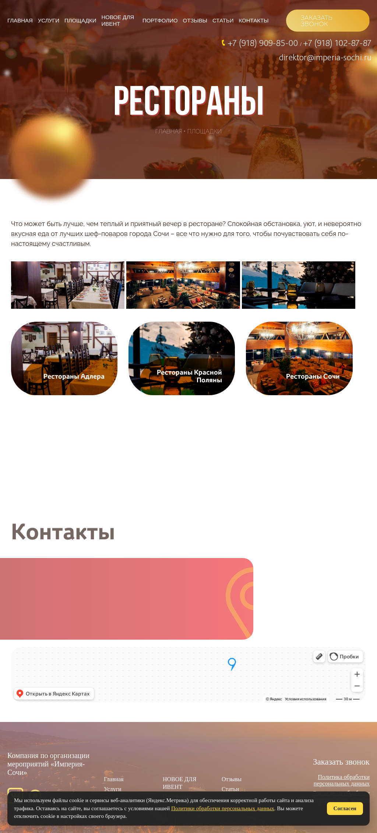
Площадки (80, 20)
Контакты (254, 20)
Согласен (345, 808)
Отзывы (195, 20)
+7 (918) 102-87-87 (337, 42)
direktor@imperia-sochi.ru (325, 56)
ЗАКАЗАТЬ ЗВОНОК (316, 21)
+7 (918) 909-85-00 (264, 42)
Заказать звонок (341, 761)
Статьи (223, 20)
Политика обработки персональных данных (342, 780)
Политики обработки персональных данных (222, 808)
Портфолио (160, 20)
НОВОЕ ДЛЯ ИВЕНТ (118, 20)
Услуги (48, 20)
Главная (20, 20)
